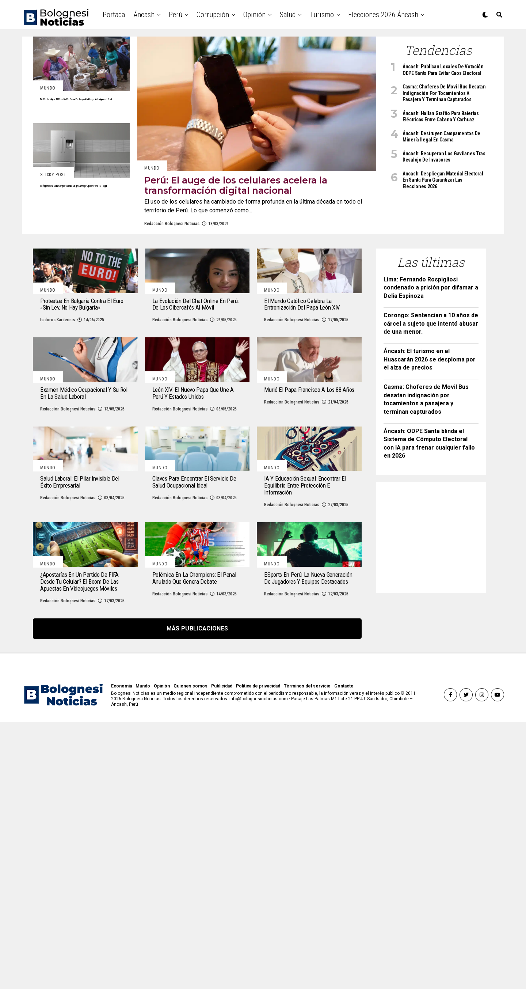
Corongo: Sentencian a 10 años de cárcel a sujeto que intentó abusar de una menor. (431, 344)
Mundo (143, 953)
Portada (114, 14)
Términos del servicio (307, 953)
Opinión (254, 14)
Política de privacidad (258, 953)
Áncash (144, 14)
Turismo (322, 14)
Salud (288, 14)
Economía (121, 953)
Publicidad (221, 953)
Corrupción (213, 14)
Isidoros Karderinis (57, 402)
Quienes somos (190, 953)
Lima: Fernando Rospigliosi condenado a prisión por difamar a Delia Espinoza (431, 309)
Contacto (344, 953)
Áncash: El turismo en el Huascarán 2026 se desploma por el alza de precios (430, 380)
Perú (175, 14)
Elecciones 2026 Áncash (383, 14)
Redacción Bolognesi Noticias (171, 244)
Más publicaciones (197, 895)
